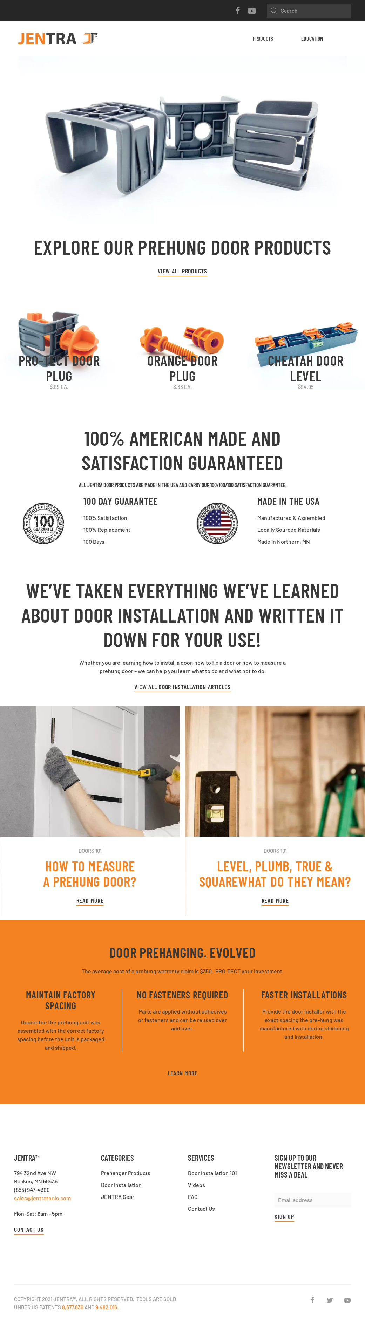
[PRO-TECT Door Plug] (59, 342)
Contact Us (29, 1229)
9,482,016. (107, 1307)
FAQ (192, 1196)
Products (263, 38)
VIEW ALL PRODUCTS (182, 271)
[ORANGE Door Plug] (182, 342)
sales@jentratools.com (42, 1198)
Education (312, 38)
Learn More (183, 1073)
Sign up (284, 1216)
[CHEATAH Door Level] (306, 342)
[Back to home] (58, 38)
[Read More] (90, 811)
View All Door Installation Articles (182, 687)
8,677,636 (72, 1307)
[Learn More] (182, 143)
